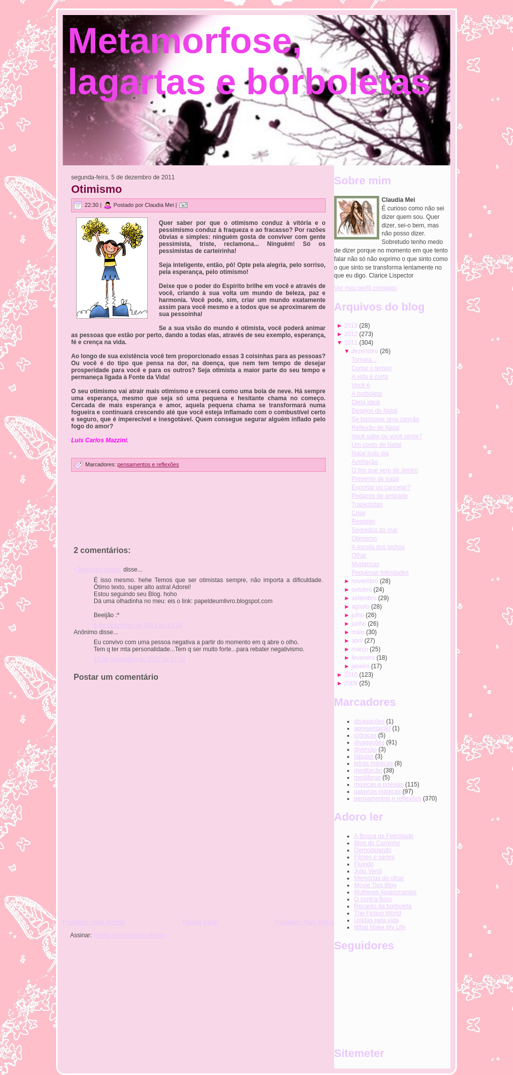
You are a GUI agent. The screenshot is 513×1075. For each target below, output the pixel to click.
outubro (361, 589)
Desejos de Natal (374, 410)
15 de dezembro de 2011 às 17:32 (139, 659)
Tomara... (364, 359)
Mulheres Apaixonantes (385, 892)
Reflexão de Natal (375, 427)
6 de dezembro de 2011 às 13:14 (138, 625)
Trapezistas (367, 504)
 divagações (369, 721)
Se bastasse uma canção (385, 419)
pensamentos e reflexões (148, 464)
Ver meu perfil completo (365, 288)
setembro (363, 598)
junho (358, 623)
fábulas (364, 756)
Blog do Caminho (377, 843)
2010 (351, 674)
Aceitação (365, 461)
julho (357, 615)
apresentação (372, 728)
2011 (351, 342)
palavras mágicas (377, 791)
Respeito (363, 521)
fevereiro (363, 657)
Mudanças (365, 564)
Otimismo (96, 189)
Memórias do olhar (379, 878)
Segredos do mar (375, 529)
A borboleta (367, 393)
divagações (369, 742)
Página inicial (200, 922)
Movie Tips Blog (375, 885)
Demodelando (373, 850)
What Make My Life (380, 927)
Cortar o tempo (372, 368)
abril (357, 640)
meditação (368, 770)
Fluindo (364, 864)
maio (357, 632)
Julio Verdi (368, 871)
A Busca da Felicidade (384, 836)
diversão (365, 749)
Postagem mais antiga (304, 922)
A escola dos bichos (378, 547)
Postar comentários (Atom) (129, 935)
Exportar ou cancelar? (381, 487)
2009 (351, 683)
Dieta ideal (366, 402)
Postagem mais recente (94, 922)
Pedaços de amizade (380, 495)
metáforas (367, 777)
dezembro (364, 351)
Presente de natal (375, 478)
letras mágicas (373, 763)
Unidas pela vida (376, 920)
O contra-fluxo (373, 899)
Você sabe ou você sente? (387, 436)
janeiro (360, 666)
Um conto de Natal (376, 444)
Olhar (359, 555)
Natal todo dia (370, 453)
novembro (364, 581)
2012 (351, 334)
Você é (361, 385)
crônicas (365, 735)
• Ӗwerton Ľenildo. (98, 569)
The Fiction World (377, 913)
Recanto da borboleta (383, 906)
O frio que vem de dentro (385, 470)
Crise (359, 512)
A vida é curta (370, 376)
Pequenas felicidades (380, 572)
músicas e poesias (379, 784)
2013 (351, 325)
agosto (360, 606)
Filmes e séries (374, 857)
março (359, 649)
